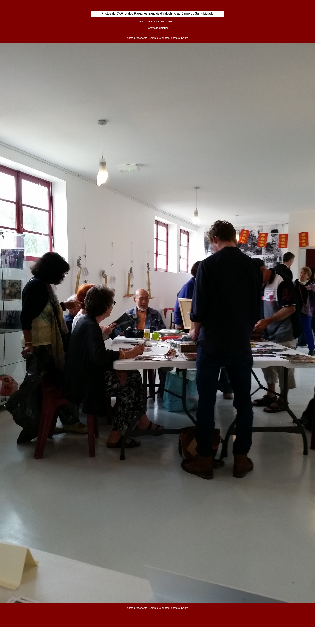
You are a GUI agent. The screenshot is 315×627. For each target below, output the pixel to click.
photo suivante (179, 37)
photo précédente (137, 37)
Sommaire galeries (157, 27)
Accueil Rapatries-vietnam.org (156, 21)
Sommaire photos (159, 37)
